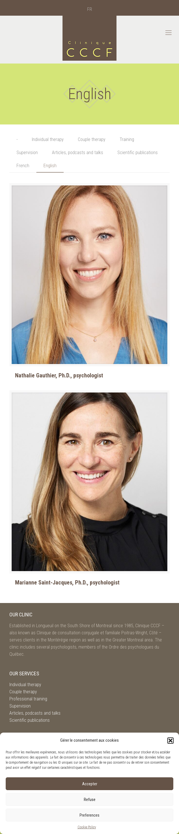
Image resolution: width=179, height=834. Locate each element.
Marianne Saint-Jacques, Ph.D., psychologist (67, 582)
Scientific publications (137, 152)
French (22, 165)
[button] (170, 740)
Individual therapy (48, 139)
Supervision (27, 152)
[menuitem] (89, 9)
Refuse (89, 799)
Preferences (89, 815)
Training (127, 139)
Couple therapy (91, 139)
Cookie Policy (87, 827)
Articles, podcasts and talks (77, 152)
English (50, 165)
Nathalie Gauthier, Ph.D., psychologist (59, 375)
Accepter (89, 783)
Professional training (28, 699)
